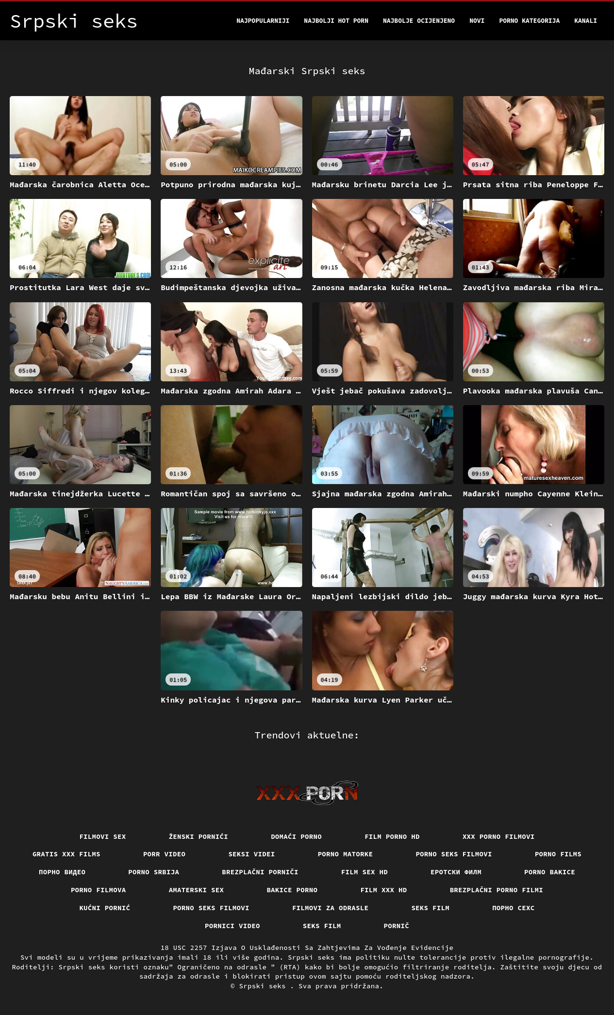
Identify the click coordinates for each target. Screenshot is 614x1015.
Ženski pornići (199, 836)
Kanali (585, 20)
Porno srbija (153, 872)
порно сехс (513, 907)
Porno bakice (549, 872)
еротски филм (456, 872)
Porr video (164, 854)
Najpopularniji (262, 20)
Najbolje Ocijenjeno (419, 20)
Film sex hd (364, 872)
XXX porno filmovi (499, 836)
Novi (476, 20)
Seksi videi (251, 854)
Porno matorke (345, 854)
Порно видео (62, 872)
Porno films (558, 854)
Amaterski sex (196, 889)
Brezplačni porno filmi (497, 889)
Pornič (397, 925)
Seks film (430, 907)
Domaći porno (296, 836)
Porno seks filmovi (453, 854)
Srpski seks (264, 986)
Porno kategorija (529, 20)
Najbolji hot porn (336, 20)
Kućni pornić (104, 907)
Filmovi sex (102, 836)
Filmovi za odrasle (330, 907)
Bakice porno (291, 889)
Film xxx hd (383, 889)
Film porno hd (392, 836)
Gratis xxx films (66, 854)
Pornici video (232, 925)
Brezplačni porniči (260, 872)
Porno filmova (98, 889)
